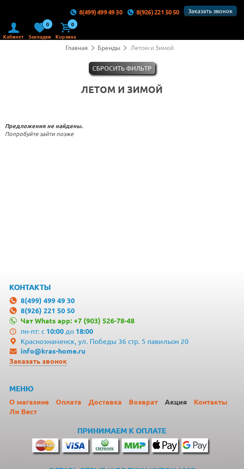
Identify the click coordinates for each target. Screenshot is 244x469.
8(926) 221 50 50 (153, 12)
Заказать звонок (210, 10)
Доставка (105, 401)
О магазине (29, 401)
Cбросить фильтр (122, 68)
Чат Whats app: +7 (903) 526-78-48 (78, 320)
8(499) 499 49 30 (95, 12)
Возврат (143, 401)
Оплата (68, 401)
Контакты (210, 401)
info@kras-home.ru (53, 350)
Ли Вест (23, 411)
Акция (176, 401)
